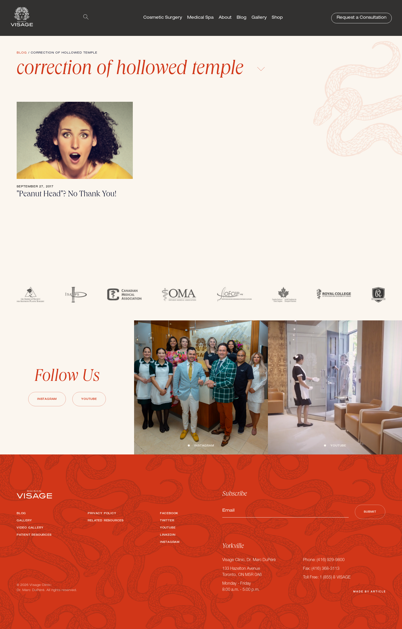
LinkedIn (168, 535)
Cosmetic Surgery (162, 18)
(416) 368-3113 (325, 569)
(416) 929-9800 (331, 560)
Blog (241, 18)
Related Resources (106, 521)
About (225, 18)
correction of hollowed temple (141, 70)
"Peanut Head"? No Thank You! (66, 195)
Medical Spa (200, 18)
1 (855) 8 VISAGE (335, 578)
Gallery (259, 18)
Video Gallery (30, 528)
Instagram (47, 399)
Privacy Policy (102, 513)
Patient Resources (34, 535)
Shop (277, 18)
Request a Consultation (361, 18)
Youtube (89, 399)
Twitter (167, 521)
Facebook (169, 513)
